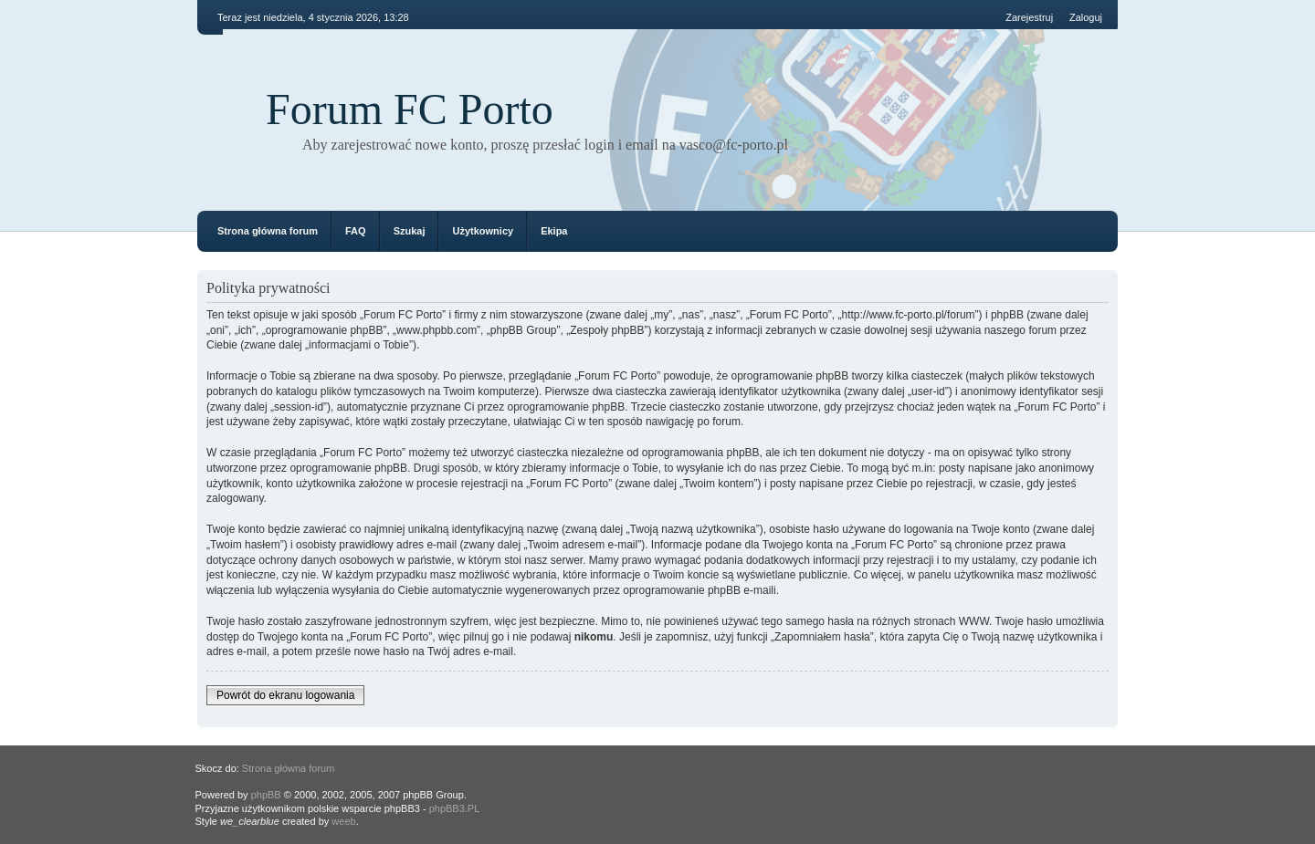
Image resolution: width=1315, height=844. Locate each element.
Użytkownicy (482, 230)
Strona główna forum (267, 230)
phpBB (266, 794)
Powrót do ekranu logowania (285, 695)
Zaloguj (1085, 17)
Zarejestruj (1029, 17)
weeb (343, 821)
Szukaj (410, 230)
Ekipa (554, 230)
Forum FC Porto (409, 109)
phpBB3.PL (454, 808)
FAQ (355, 230)
